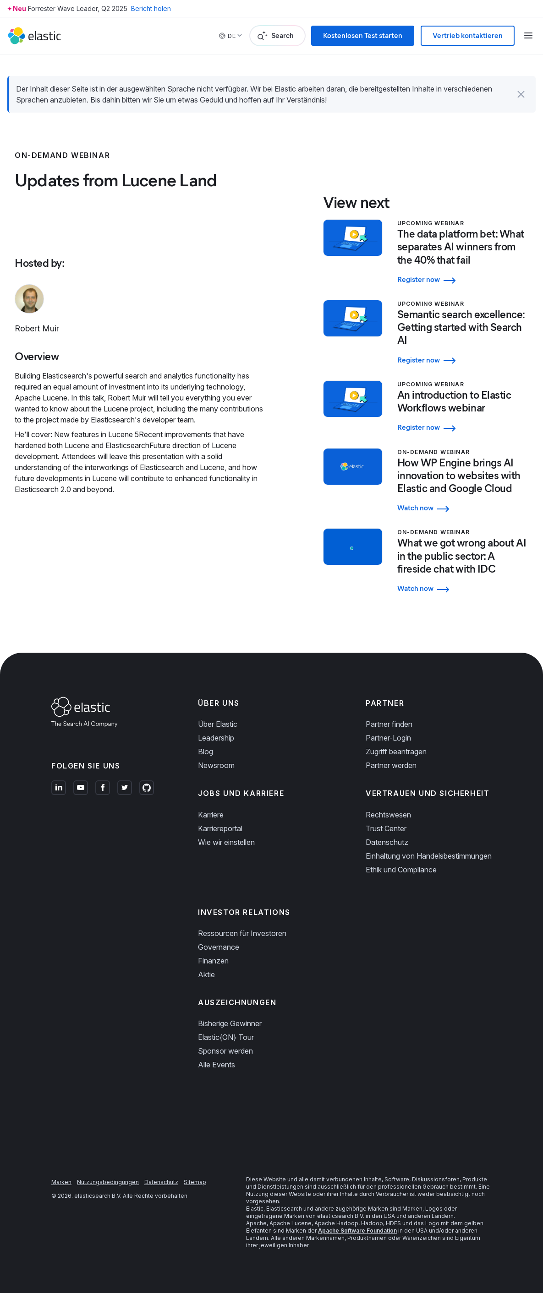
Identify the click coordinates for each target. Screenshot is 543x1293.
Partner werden (391, 765)
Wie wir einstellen (226, 842)
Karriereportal (220, 828)
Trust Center (386, 828)
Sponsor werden (225, 1050)
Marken (61, 1182)
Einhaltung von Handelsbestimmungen (429, 855)
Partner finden (389, 724)
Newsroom (216, 765)
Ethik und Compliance (401, 869)
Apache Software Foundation (357, 1230)
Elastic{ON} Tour (226, 1037)
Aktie (206, 974)
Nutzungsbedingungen (108, 1182)
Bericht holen (151, 8)
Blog (205, 751)
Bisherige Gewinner (230, 1023)
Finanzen (213, 960)
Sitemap (195, 1182)
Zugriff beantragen (396, 751)
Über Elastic (217, 724)
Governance (218, 947)
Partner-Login (388, 737)
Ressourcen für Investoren (242, 933)
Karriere (211, 814)
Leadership (216, 737)
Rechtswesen (388, 814)
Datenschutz (387, 842)
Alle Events (216, 1064)
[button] (521, 94)
